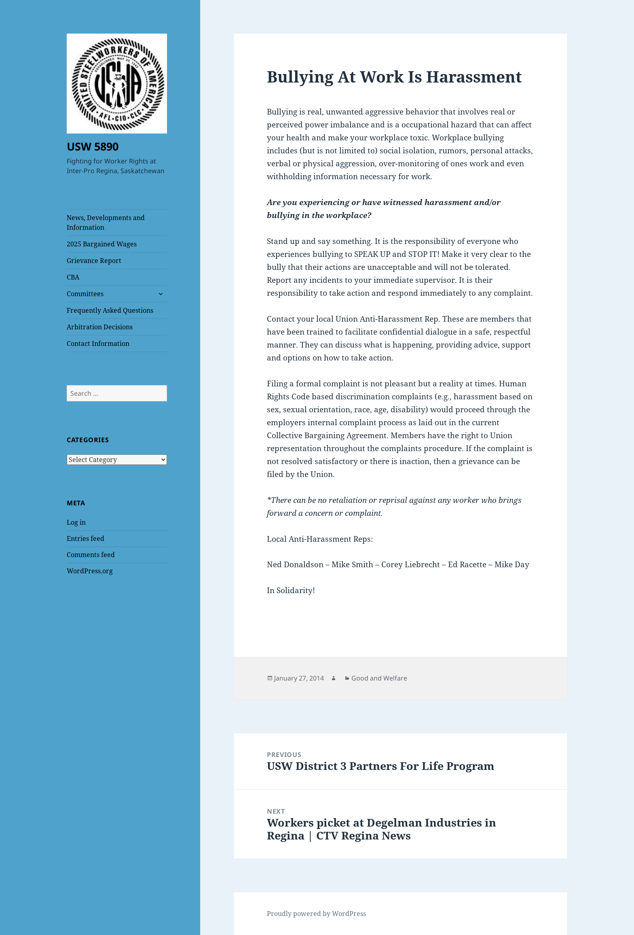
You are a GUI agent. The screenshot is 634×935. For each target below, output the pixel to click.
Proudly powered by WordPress (316, 913)
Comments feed (91, 554)
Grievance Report (94, 260)
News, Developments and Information (106, 222)
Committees (85, 293)
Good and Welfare (379, 678)
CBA (73, 277)
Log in (76, 522)
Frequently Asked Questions (110, 310)
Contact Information (98, 343)
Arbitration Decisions (100, 326)
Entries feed (85, 538)
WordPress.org (90, 570)
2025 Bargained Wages (102, 244)
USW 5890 (92, 146)
